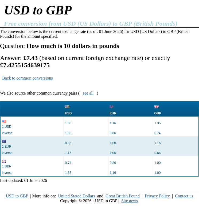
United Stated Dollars (76, 196)
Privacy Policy (157, 196)
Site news (129, 200)
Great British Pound (123, 196)
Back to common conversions (27, 78)
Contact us (184, 196)
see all (88, 93)
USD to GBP (17, 196)
